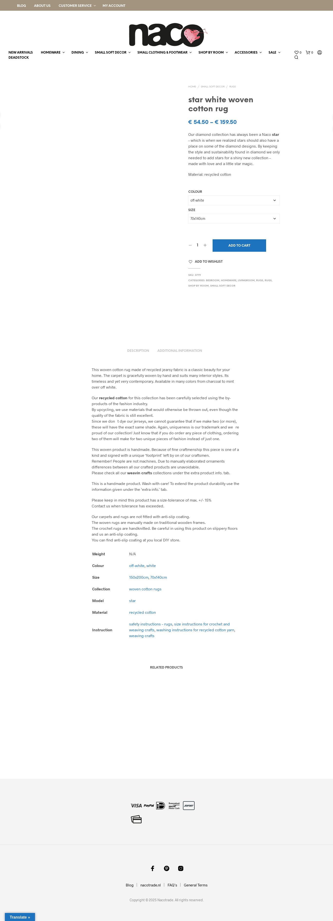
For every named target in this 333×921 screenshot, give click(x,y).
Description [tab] (138, 351)
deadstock (19, 57)
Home (192, 86)
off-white (136, 565)
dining (78, 52)
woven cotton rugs (145, 588)
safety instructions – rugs (150, 624)
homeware (51, 52)
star (132, 600)
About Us (42, 6)
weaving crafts (141, 635)
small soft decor (110, 52)
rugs (232, 86)
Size (191, 210)
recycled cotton (142, 612)
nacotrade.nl (150, 885)
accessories (246, 52)
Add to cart (239, 245)
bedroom (212, 280)
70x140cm (158, 577)
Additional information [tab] (179, 351)
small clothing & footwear (162, 52)
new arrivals (21, 52)
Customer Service (75, 6)
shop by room (211, 52)
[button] (297, 52)
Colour (195, 192)
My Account (114, 6)
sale (272, 52)
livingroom (246, 280)
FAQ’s (172, 885)
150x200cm (138, 577)
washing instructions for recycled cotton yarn (195, 629)
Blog (21, 6)
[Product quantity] (197, 245)
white (151, 565)
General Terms (195, 885)
